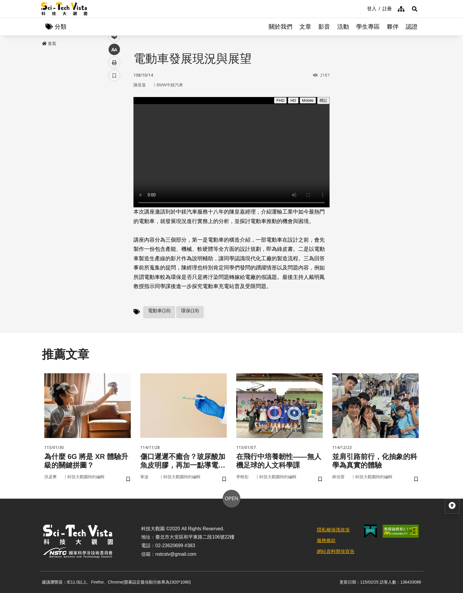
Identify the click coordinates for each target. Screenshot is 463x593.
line (112, 139)
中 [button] (114, 152)
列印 (114, 165)
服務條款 (326, 540)
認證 (412, 26)
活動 (343, 26)
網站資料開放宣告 (336, 551)
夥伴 (393, 26)
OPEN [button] (231, 498)
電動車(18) (159, 310)
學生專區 (368, 26)
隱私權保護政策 (333, 529)
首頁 (49, 43)
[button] (414, 9)
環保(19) (190, 310)
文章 (305, 26)
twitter (114, 126)
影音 (324, 26)
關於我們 (280, 26)
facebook (114, 113)
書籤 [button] (114, 178)
